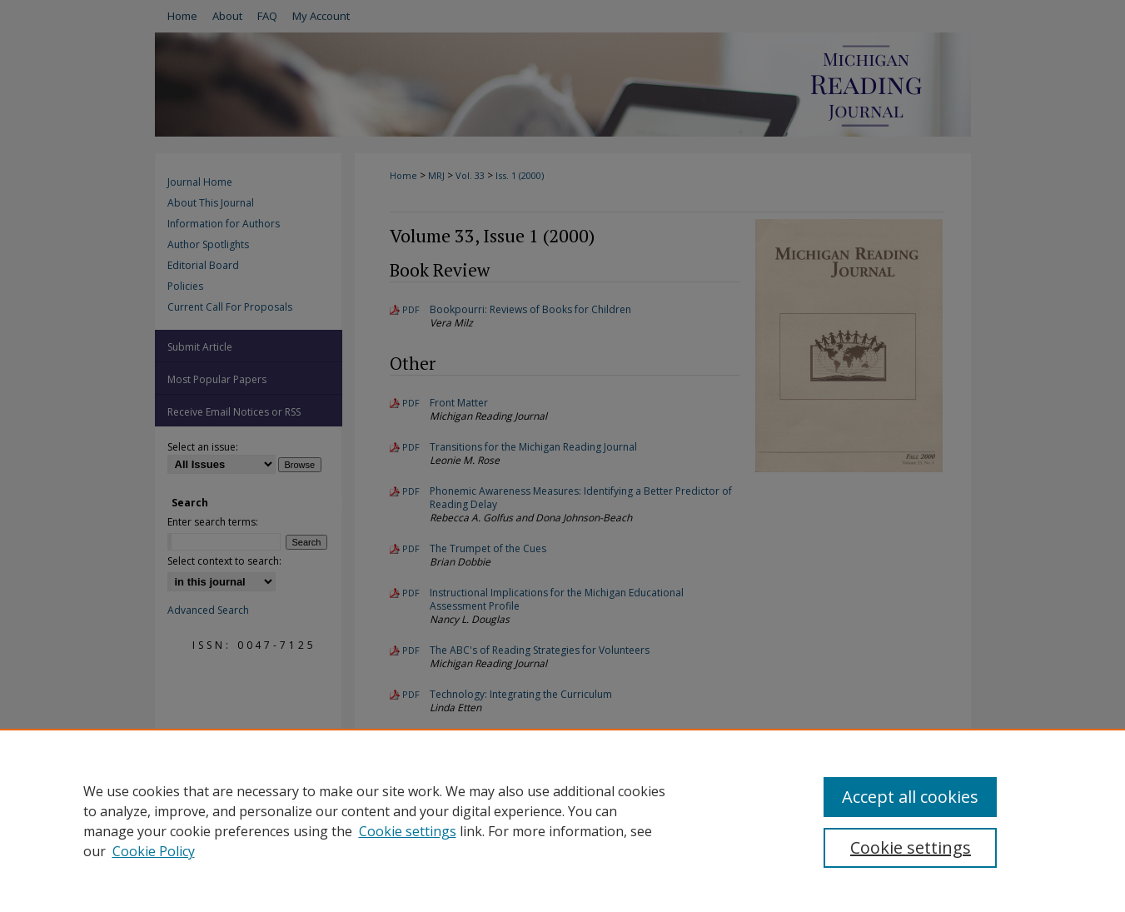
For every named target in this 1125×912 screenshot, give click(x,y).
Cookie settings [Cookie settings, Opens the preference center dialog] (910, 847)
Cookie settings (407, 831)
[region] (562, 820)
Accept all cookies (910, 796)
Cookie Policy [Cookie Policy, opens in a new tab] (153, 851)
